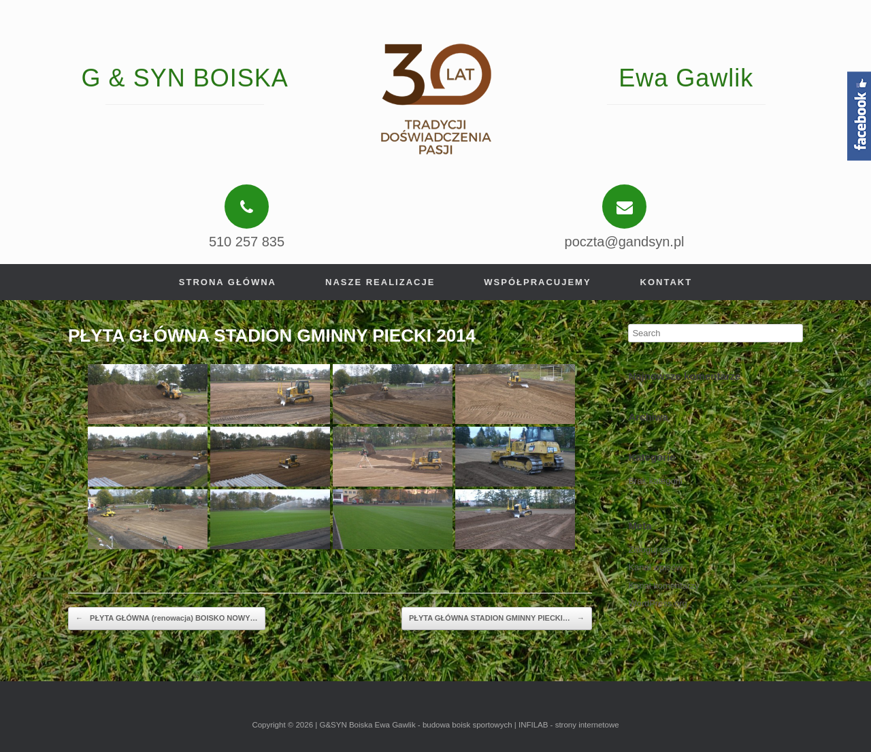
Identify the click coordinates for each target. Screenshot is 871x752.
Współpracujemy (537, 282)
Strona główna (227, 282)
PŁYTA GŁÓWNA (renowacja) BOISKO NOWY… (167, 618)
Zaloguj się (649, 549)
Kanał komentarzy (663, 586)
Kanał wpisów (655, 567)
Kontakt (666, 282)
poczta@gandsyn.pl (625, 241)
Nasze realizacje (380, 282)
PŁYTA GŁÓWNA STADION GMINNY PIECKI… (497, 618)
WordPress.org (657, 603)
